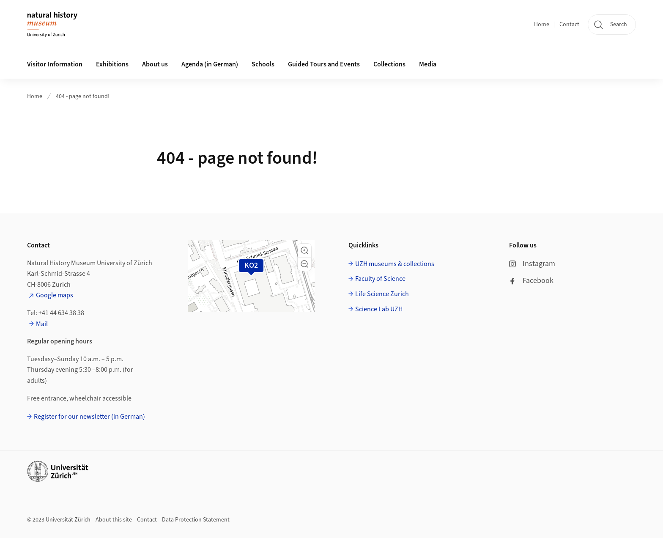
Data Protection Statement (196, 520)
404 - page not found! (83, 96)
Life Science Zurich (382, 294)
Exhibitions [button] (112, 64)
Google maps (54, 295)
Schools (263, 64)
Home (541, 24)
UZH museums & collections (394, 264)
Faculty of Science (380, 278)
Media (427, 64)
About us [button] (155, 64)
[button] (304, 250)
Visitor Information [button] (54, 64)
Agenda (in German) (209, 64)
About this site (114, 520)
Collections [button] (389, 64)
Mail (42, 324)
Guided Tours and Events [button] (324, 64)
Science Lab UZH (379, 309)
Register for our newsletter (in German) (89, 416)
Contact (569, 24)
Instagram (532, 263)
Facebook (531, 280)
